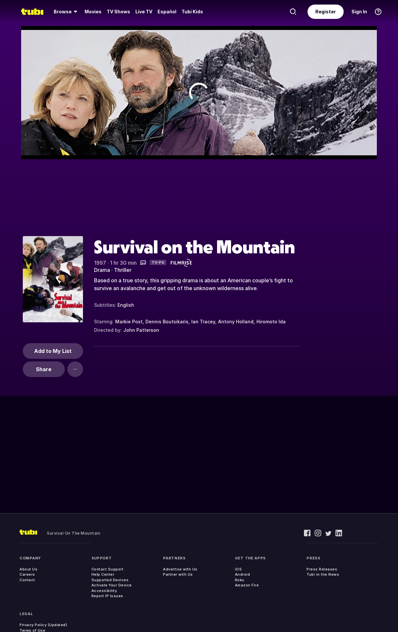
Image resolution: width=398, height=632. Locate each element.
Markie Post (129, 321)
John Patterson (141, 330)
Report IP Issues (107, 596)
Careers (27, 574)
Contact (27, 580)
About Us (28, 569)
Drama (102, 270)
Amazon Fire (247, 585)
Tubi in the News (323, 574)
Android (242, 574)
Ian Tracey (203, 321)
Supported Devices (110, 580)
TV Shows (118, 11)
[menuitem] (66, 12)
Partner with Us (178, 574)
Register (325, 11)
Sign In (359, 11)
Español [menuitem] (167, 11)
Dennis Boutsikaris (166, 321)
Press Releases (322, 569)
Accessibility (104, 590)
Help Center (103, 574)
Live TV (143, 11)
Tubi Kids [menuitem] (192, 11)
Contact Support (107, 569)
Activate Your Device (111, 585)
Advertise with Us (180, 569)
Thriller (122, 270)
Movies (93, 11)
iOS (238, 569)
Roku (239, 580)
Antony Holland (236, 321)
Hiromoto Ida (271, 321)
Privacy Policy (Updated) (43, 625)
